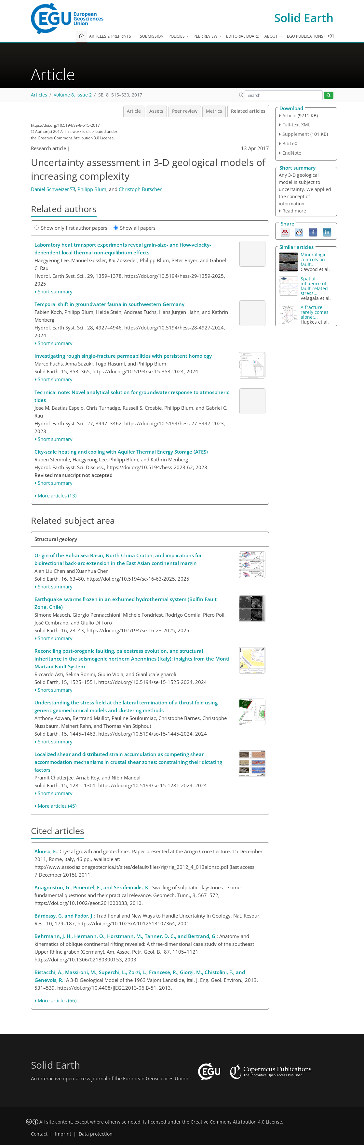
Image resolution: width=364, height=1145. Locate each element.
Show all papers (134, 228)
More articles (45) (57, 806)
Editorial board (243, 36)
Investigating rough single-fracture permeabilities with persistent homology (123, 356)
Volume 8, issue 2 (73, 95)
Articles (39, 95)
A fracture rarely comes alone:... (315, 312)
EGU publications (305, 36)
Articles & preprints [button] (110, 36)
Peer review (184, 111)
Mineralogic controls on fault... (313, 259)
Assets (156, 111)
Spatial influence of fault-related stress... (314, 286)
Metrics (214, 111)
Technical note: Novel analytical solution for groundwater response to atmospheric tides (131, 396)
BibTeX (289, 143)
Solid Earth (303, 17)
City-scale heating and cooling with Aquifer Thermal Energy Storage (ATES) (121, 451)
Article (134, 111)
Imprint (63, 1134)
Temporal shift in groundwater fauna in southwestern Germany (109, 304)
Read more (294, 211)
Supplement (295, 134)
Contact (39, 1134)
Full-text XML (296, 125)
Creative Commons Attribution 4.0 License (236, 1122)
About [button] (271, 36)
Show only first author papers (70, 228)
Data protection (96, 1134)
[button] (241, 95)
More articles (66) (57, 1000)
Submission (152, 36)
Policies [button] (177, 36)
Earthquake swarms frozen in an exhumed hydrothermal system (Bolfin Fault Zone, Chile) (125, 603)
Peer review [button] (206, 36)
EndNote (291, 153)
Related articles (248, 111)
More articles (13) (57, 495)
